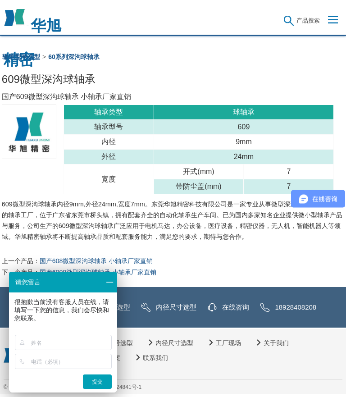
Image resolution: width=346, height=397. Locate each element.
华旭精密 (32, 22)
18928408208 (295, 307)
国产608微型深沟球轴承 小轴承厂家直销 (96, 261)
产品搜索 (308, 20)
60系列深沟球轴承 (74, 56)
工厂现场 (228, 343)
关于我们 (276, 343)
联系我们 (155, 357)
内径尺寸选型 (176, 307)
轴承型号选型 (21, 56)
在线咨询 (235, 307)
